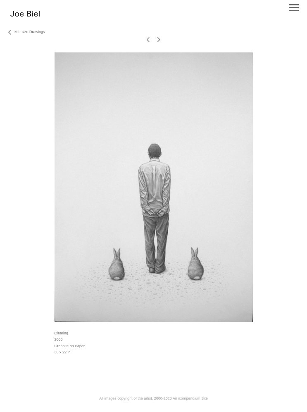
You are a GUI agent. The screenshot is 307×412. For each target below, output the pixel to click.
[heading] (25, 14)
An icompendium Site (190, 398)
